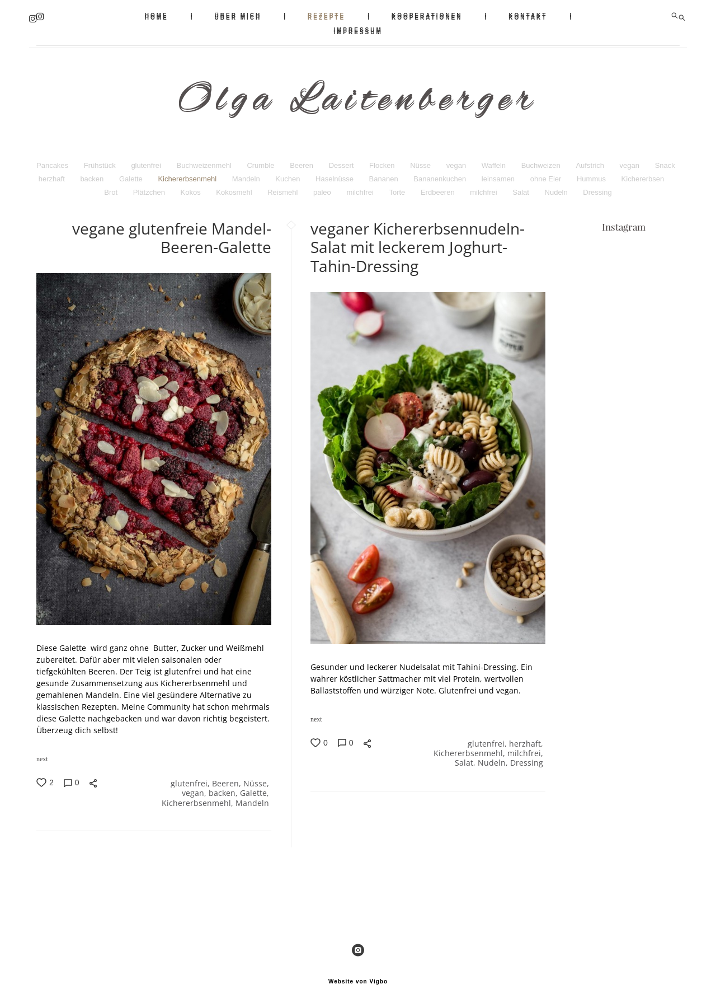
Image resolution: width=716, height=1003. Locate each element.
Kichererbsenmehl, (198, 800)
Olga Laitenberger (358, 99)
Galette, (255, 789)
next (42, 754)
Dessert (342, 160)
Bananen (385, 174)
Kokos (192, 187)
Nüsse (421, 160)
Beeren (302, 160)
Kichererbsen (643, 174)
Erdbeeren (438, 187)
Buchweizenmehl (204, 160)
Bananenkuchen (440, 174)
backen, (224, 789)
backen (93, 174)
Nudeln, (494, 760)
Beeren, (227, 779)
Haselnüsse (335, 174)
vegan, (195, 789)
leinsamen (499, 174)
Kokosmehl (235, 187)
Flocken (383, 160)
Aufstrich (591, 160)
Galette (132, 174)
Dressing (597, 187)
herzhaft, (527, 739)
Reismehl (283, 187)
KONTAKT (527, 15)
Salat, (466, 760)
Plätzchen (150, 187)
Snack (665, 160)
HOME (156, 15)
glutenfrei (147, 160)
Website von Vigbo (358, 976)
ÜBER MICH (238, 15)
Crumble (261, 160)
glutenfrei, (191, 779)
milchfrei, (526, 749)
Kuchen (288, 174)
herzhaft (53, 174)
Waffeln (495, 160)
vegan (457, 160)
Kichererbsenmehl (188, 174)
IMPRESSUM (358, 30)
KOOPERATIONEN (427, 15)
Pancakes (53, 160)
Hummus (592, 174)
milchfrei (360, 187)
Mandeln (247, 174)
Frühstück (101, 160)
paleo (323, 187)
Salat (521, 187)
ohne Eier (546, 174)
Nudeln (557, 187)
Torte (398, 187)
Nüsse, (257, 779)
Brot (111, 187)
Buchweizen (542, 160)
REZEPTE (326, 15)
